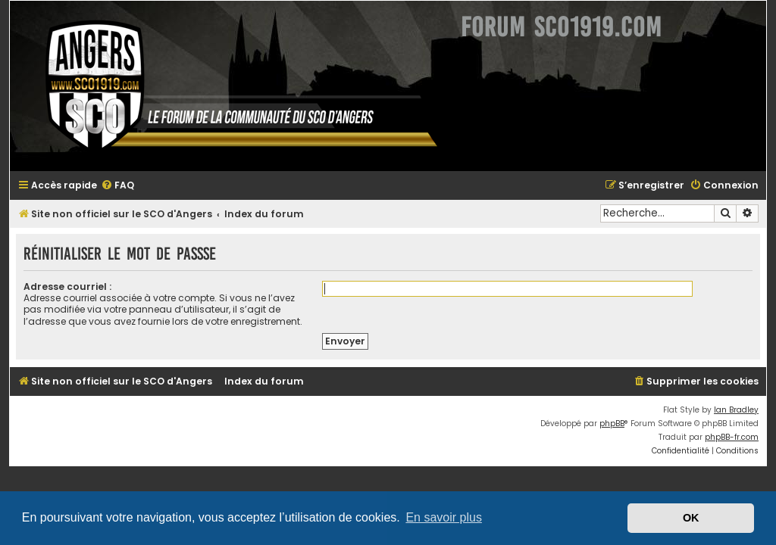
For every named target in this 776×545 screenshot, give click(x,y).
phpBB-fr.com (732, 437)
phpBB (611, 423)
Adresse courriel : (67, 286)
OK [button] (691, 518)
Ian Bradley (736, 410)
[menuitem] (117, 186)
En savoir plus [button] (443, 517)
